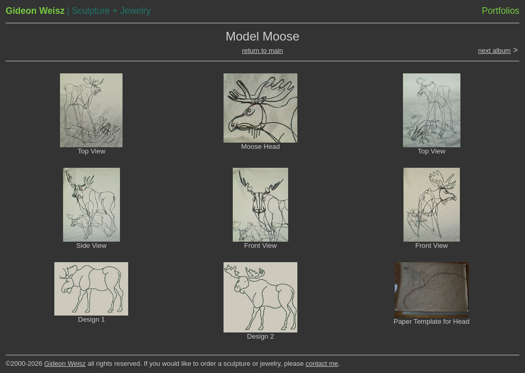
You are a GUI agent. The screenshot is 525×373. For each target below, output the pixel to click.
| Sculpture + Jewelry (108, 11)
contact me (322, 363)
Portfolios (500, 11)
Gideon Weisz (65, 363)
